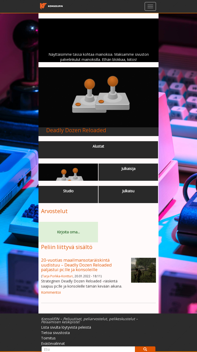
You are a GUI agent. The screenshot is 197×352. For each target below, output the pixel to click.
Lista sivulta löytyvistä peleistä (66, 327)
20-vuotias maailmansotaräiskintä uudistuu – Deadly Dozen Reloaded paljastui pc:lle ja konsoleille (76, 264)
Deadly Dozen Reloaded (76, 130)
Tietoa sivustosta (55, 332)
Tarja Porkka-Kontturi (57, 276)
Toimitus (48, 338)
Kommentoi (51, 292)
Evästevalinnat (53, 343)
